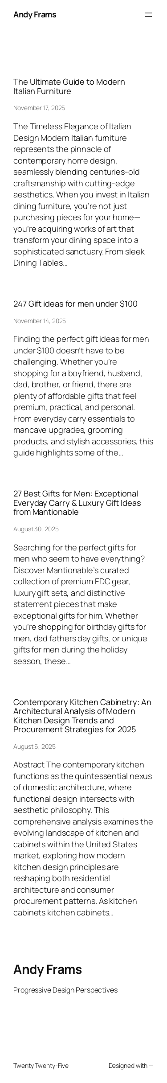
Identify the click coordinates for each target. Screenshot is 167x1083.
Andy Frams (34, 14)
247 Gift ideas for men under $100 (75, 303)
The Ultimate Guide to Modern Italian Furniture (69, 86)
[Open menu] (148, 14)
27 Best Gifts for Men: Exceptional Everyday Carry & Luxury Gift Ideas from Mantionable (77, 502)
